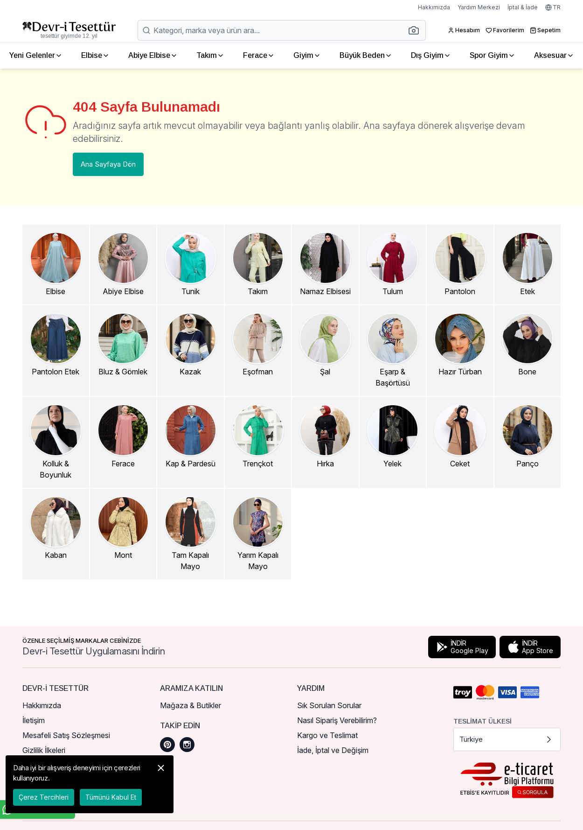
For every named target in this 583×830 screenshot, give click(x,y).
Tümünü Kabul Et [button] (110, 797)
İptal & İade (522, 7)
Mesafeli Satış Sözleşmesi (66, 735)
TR (553, 7)
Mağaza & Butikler (190, 705)
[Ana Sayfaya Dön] (69, 30)
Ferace (259, 55)
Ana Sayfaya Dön (108, 164)
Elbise (95, 55)
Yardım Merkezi (479, 7)
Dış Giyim (431, 55)
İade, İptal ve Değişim (332, 750)
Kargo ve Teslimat (327, 735)
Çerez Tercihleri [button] (44, 797)
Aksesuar (554, 55)
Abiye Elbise (153, 55)
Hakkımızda (434, 7)
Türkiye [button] (507, 739)
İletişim (33, 720)
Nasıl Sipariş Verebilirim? (337, 720)
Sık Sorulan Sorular (329, 705)
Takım (210, 55)
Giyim (307, 55)
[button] (416, 30)
